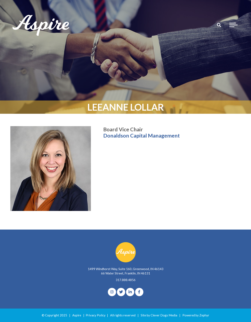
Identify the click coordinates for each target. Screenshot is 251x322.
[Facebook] (139, 292)
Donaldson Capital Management (141, 135)
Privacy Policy (96, 315)
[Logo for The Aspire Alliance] (41, 24)
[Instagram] (112, 292)
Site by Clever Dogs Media (159, 315)
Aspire (76, 315)
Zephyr (204, 315)
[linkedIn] (130, 292)
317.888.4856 (126, 280)
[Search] (219, 24)
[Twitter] (121, 292)
